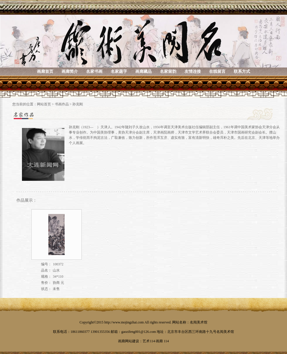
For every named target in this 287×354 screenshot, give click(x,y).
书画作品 (62, 104)
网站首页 (44, 104)
